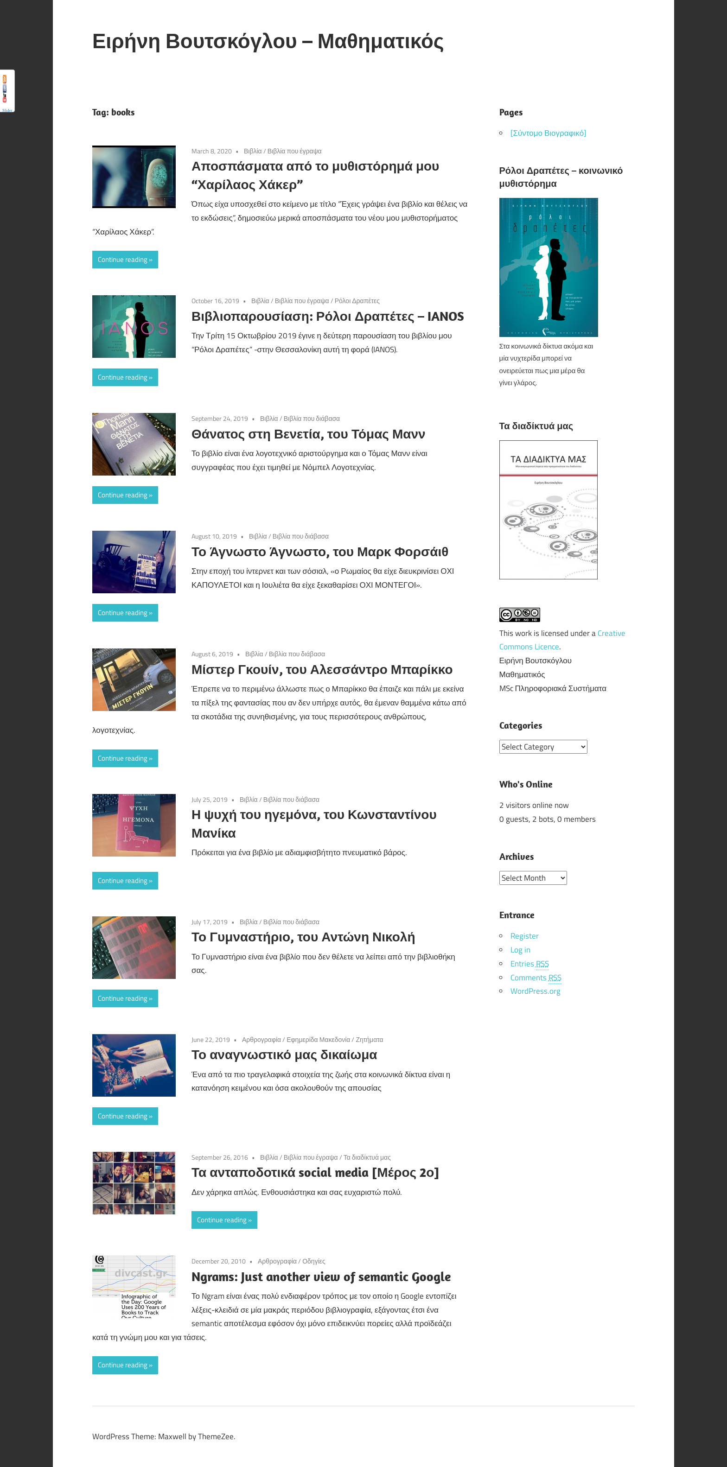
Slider (7, 110)
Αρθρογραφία (261, 1039)
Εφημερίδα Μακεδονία (318, 1039)
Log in (520, 949)
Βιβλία (253, 151)
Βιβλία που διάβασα (312, 418)
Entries (529, 963)
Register (524, 935)
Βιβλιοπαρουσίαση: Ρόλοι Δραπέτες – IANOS (327, 316)
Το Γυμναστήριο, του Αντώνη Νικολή (303, 936)
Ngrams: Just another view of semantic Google (321, 1276)
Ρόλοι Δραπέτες (357, 300)
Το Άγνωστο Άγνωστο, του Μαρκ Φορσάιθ (319, 551)
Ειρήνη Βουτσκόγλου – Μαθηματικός (268, 40)
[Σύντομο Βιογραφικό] (548, 133)
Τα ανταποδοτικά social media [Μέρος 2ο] (315, 1172)
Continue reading (122, 259)
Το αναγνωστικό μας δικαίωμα (284, 1054)
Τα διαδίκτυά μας (367, 1157)
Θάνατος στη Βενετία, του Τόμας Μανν (308, 433)
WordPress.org (535, 990)
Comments (535, 977)
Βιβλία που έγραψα (295, 151)
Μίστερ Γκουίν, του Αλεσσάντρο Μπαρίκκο (322, 669)
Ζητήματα (369, 1039)
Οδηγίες (313, 1261)
